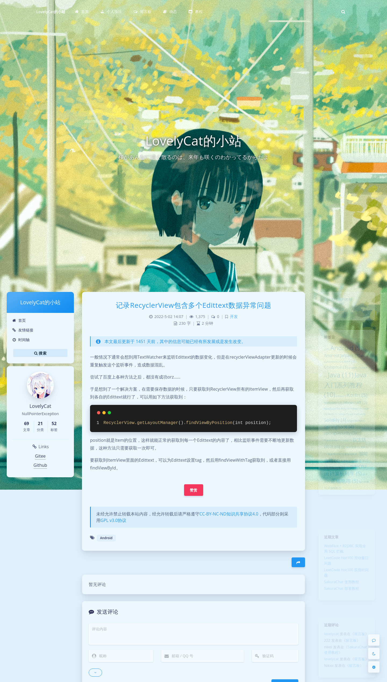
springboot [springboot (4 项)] (337, 444)
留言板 (362, 637)
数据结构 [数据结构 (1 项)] (352, 477)
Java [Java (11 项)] (339, 383)
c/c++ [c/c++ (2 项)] (349, 367)
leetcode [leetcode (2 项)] (331, 416)
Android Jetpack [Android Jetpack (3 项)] (341, 360)
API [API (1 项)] (367, 361)
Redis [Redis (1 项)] (330, 430)
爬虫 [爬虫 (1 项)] (331, 493)
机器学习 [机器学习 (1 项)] (347, 485)
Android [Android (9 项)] (346, 351)
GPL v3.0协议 (113, 520)
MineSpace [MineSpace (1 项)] (329, 423)
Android (106, 538)
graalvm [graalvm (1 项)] (356, 375)
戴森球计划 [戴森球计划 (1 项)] (333, 477)
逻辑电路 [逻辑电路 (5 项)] (344, 509)
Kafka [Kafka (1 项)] (340, 408)
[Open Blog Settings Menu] (373, 667)
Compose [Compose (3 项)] (334, 374)
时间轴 (21, 339)
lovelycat (328, 637)
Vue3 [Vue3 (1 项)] (347, 461)
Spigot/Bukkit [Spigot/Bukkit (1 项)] (358, 438)
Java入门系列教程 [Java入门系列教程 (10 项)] (345, 395)
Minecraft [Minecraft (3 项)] (357, 416)
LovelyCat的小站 (50, 11)
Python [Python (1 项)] (358, 423)
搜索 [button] (40, 353)
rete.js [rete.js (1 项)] (343, 430)
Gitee (40, 456)
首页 (19, 320)
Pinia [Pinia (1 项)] (344, 423)
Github (40, 465)
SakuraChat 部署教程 (340, 599)
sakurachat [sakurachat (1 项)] (359, 430)
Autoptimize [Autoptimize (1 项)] (330, 368)
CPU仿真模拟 (332, 312)
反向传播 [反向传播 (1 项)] (354, 469)
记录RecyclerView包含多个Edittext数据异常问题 (193, 305)
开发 (234, 316)
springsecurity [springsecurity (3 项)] (339, 452)
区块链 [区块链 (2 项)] (336, 468)
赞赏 (194, 490)
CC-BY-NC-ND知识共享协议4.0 (228, 514)
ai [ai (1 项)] (323, 353)
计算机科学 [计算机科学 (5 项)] (345, 500)
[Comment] (373, 640)
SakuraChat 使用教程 (340, 592)
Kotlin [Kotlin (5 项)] (359, 407)
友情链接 (22, 330)
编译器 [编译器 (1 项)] (343, 493)
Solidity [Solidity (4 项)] (333, 436)
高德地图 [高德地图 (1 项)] (332, 518)
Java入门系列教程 (336, 301)
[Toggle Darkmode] (373, 653)
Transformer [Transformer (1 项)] (330, 461)
